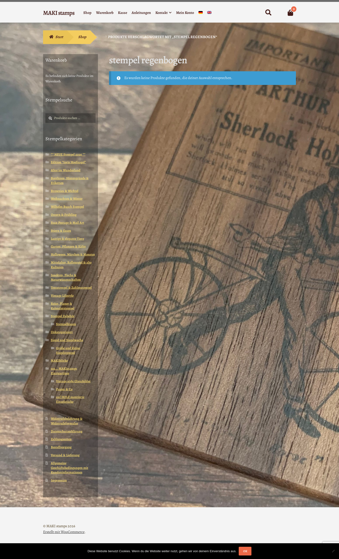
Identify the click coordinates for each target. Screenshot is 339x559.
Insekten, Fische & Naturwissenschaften (66, 277)
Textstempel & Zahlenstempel (71, 287)
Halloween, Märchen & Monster (73, 254)
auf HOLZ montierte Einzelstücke (70, 399)
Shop (87, 12)
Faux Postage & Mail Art (67, 222)
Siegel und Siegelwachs (67, 340)
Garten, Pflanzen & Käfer (68, 246)
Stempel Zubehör (63, 316)
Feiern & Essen (61, 230)
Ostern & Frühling (64, 214)
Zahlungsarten (61, 439)
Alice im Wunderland (66, 170)
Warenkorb (104, 12)
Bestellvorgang (61, 447)
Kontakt (161, 12)
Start (59, 37)
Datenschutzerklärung (66, 431)
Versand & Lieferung (65, 455)
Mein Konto (185, 12)
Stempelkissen (66, 324)
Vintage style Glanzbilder (73, 381)
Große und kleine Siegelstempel (68, 350)
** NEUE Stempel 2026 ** (68, 154)
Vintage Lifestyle (62, 295)
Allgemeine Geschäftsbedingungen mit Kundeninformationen (69, 468)
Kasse (122, 12)
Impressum (59, 480)
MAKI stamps (58, 13)
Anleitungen (141, 12)
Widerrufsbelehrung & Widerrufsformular (66, 421)
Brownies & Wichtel (64, 191)
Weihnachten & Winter (67, 198)
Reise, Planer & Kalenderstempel (62, 306)
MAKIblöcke (59, 360)
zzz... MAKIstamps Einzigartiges (64, 370)
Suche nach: (268, 13)
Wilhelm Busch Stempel (67, 206)
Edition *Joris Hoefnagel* (68, 162)
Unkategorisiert (62, 332)
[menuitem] (200, 13)
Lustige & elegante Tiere (67, 238)
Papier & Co (64, 389)
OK (245, 551)
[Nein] (333, 551)
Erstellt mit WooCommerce (64, 532)
